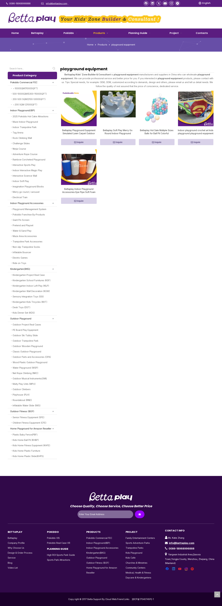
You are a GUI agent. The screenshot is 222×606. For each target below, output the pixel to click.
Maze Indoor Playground (25, 121)
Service (12, 557)
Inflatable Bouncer (22, 252)
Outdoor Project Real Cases (27, 324)
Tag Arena (18, 132)
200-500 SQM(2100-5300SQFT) (29, 99)
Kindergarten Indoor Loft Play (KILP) (31, 285)
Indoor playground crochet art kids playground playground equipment (195, 132)
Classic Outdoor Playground (27, 351)
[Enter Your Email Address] (105, 514)
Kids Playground (134, 552)
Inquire (79, 142)
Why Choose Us (16, 548)
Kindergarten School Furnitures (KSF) (32, 280)
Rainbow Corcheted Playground (29, 159)
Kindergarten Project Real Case (29, 275)
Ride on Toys (19, 263)
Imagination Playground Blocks (28, 186)
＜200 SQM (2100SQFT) (25, 104)
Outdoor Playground (20, 318)
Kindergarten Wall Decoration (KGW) (31, 291)
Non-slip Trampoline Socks (26, 247)
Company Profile (16, 543)
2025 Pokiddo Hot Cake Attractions (30, 116)
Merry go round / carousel (26, 192)
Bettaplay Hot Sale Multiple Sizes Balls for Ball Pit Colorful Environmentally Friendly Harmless (156, 132)
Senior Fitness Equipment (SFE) (28, 417)
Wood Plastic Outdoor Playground (30, 362)
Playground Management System (29, 209)
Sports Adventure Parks (138, 543)
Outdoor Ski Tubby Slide (25, 335)
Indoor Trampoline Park (25, 127)
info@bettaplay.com (181, 543)
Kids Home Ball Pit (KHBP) (26, 440)
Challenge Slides (21, 143)
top (217, 594)
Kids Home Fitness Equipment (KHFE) (31, 445)
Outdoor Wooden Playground (28, 346)
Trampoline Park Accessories (27, 241)
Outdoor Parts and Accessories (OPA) (32, 357)
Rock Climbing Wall (22, 138)
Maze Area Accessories (25, 236)
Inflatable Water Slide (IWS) (27, 405)
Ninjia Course (19, 148)
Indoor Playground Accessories (26, 203)
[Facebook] (146, 3)
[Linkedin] (152, 3)
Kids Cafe (131, 557)
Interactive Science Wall (25, 175)
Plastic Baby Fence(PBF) (25, 434)
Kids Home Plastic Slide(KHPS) (28, 456)
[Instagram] (171, 3)
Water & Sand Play (22, 230)
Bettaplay (12, 538)
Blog (10, 562)
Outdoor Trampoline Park (25, 340)
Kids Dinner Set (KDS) (24, 312)
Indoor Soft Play (21, 181)
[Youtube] (165, 3)
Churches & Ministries (136, 562)
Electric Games (20, 257)
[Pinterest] (177, 3)
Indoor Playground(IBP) (22, 110)
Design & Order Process (20, 552)
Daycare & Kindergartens (138, 577)
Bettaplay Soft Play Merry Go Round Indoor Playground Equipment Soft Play (117, 132)
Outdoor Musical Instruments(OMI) (30, 378)
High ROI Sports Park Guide (61, 555)
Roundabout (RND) (22, 400)
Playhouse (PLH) (21, 394)
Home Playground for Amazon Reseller (30, 428)
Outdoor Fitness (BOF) (22, 411)
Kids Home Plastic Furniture (26, 450)
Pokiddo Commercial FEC (23, 82)
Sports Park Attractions (58, 560)
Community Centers (135, 567)
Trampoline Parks (134, 548)
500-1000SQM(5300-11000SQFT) (30, 93)
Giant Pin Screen (21, 220)
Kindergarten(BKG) (20, 268)
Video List (13, 567)
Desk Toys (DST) (21, 307)
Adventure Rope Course (25, 154)
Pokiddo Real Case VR (58, 543)
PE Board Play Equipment (25, 330)
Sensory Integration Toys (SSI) (28, 296)
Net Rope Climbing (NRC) (25, 373)
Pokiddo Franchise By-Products (29, 214)
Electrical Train (20, 197)
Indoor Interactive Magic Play (27, 170)
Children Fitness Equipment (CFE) (29, 422)
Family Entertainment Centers (140, 538)
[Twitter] (158, 3)
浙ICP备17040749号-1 (143, 599)
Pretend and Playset (23, 225)
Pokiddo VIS (53, 538)
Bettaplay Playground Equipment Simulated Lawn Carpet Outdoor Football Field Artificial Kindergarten (78, 132)
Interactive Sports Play (24, 165)
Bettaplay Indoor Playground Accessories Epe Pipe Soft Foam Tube (78, 191)
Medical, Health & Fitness (138, 572)
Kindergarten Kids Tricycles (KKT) (30, 302)
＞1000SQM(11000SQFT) (25, 88)
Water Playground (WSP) (25, 367)
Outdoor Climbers (22, 389)
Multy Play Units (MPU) (24, 384)
